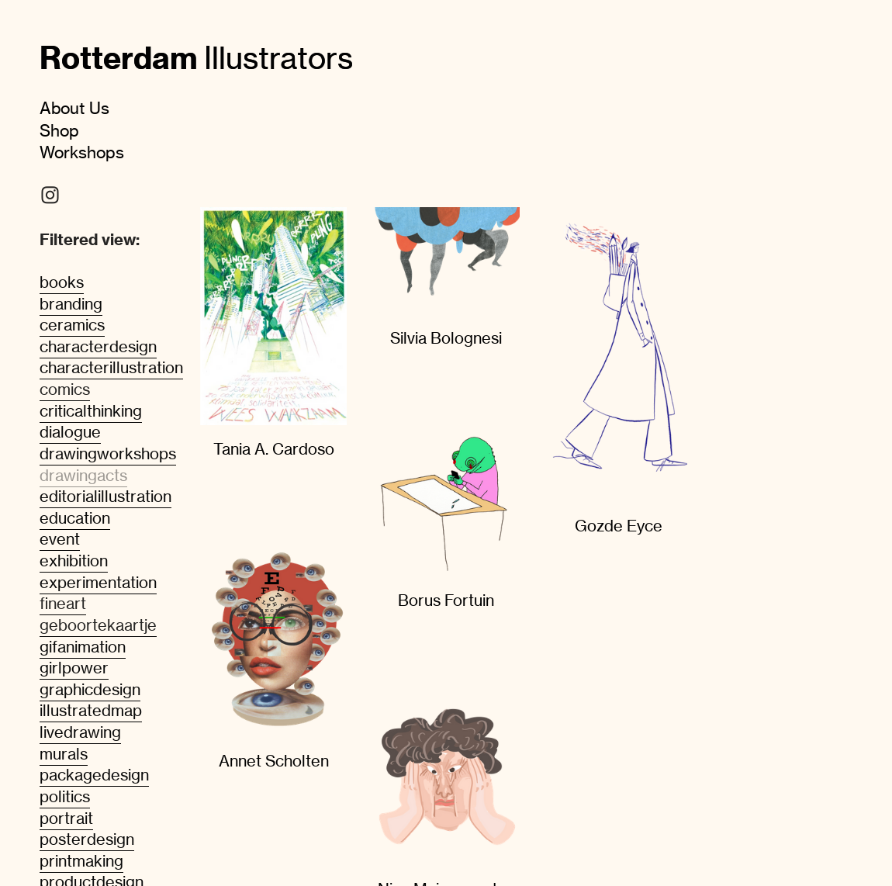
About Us (74, 108)
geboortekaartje (98, 625)
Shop (59, 130)
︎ (50, 195)
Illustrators (196, 58)
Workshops (82, 152)
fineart (63, 603)
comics (65, 389)
